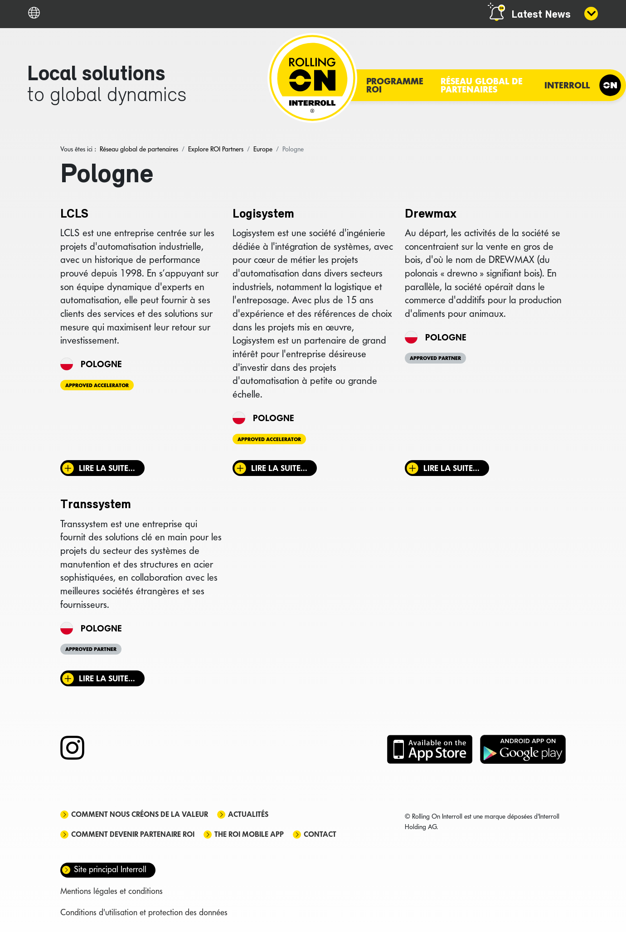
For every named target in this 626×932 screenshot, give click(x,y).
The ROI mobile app (249, 834)
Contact (320, 834)
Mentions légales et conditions (111, 891)
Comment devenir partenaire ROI (132, 834)
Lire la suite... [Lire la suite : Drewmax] (451, 468)
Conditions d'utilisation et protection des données (144, 912)
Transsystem (95, 505)
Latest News (541, 15)
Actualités (248, 814)
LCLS (74, 214)
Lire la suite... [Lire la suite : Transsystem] (107, 678)
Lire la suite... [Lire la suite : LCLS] (107, 468)
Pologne (101, 364)
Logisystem (263, 214)
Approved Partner (435, 358)
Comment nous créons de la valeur (139, 814)
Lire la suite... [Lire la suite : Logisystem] (279, 468)
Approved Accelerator (97, 385)
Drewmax (430, 214)
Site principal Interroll (110, 869)
